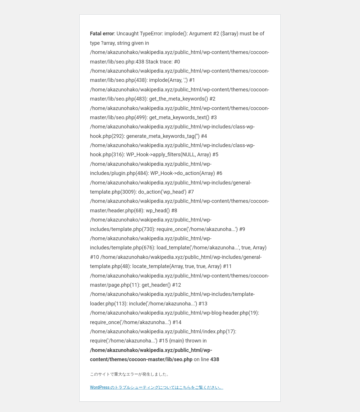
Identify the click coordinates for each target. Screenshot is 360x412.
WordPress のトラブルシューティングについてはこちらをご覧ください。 (156, 387)
